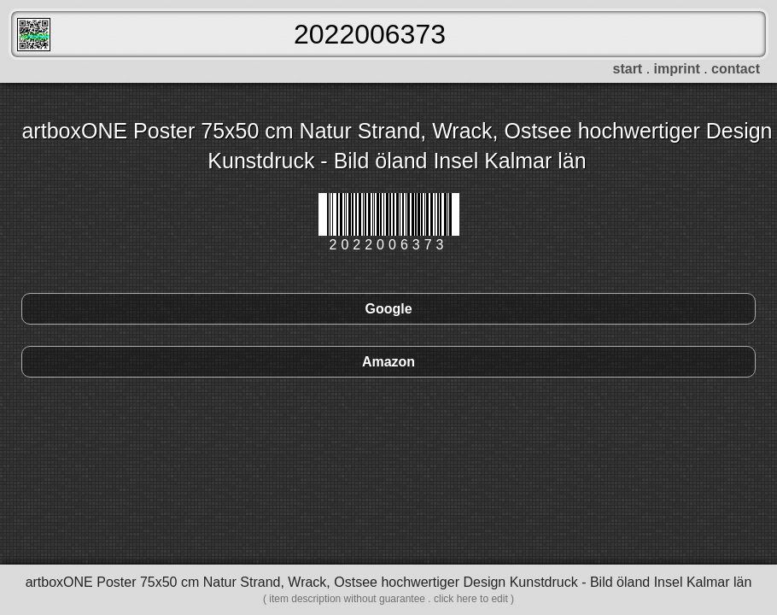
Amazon (388, 361)
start (628, 69)
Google (388, 309)
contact (735, 69)
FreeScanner (33, 34)
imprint (677, 69)
